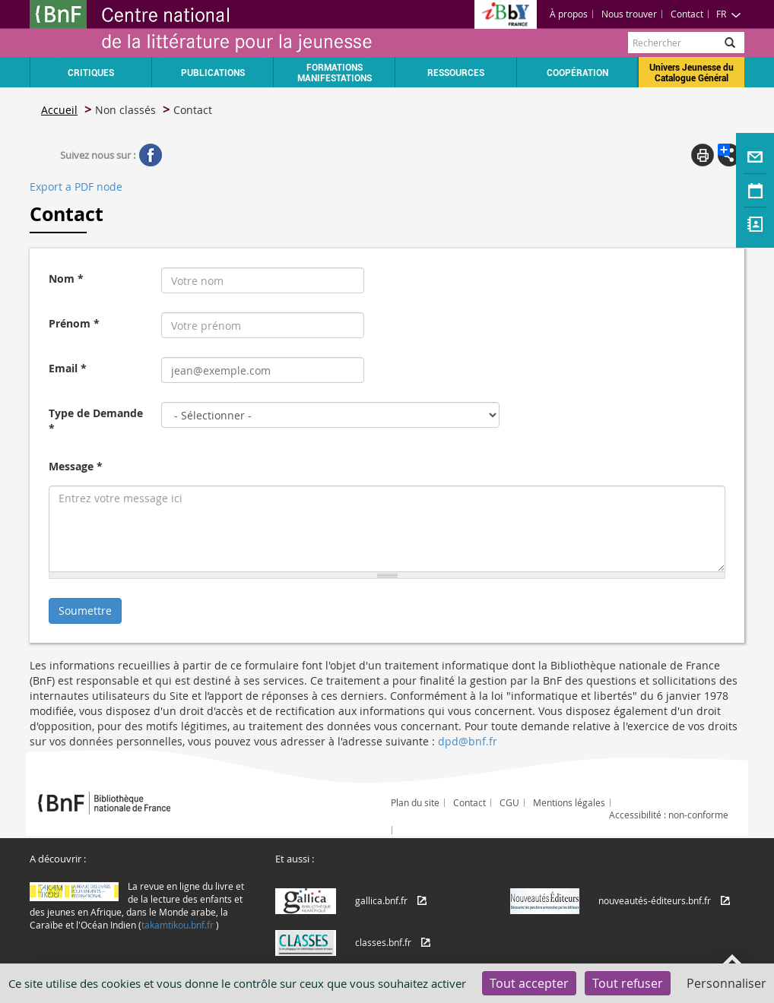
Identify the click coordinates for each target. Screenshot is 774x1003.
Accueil (59, 110)
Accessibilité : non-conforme (668, 814)
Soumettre (85, 610)
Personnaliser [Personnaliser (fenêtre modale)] (726, 983)
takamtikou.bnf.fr (177, 925)
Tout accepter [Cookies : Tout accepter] (529, 983)
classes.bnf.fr (383, 942)
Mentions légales (569, 802)
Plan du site (415, 802)
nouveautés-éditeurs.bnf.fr (654, 900)
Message (76, 466)
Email (68, 368)
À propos (569, 14)
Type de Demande (96, 420)
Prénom (74, 323)
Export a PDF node (76, 186)
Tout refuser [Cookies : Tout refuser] (627, 983)
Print (702, 155)
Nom (66, 278)
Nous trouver (629, 14)
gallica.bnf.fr (381, 900)
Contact (687, 14)
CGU (509, 802)
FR (728, 14)
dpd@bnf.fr (467, 741)
